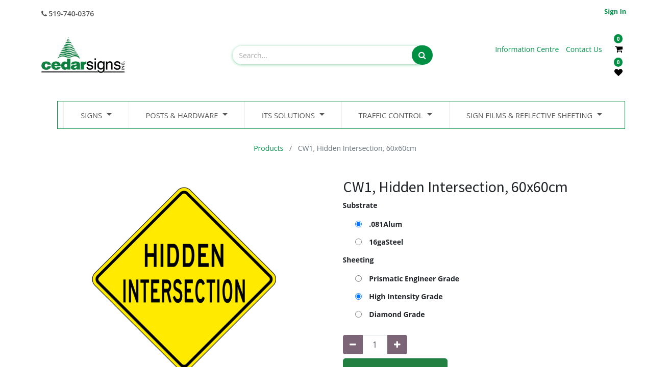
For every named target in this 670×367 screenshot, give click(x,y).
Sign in (615, 11)
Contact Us (584, 49)
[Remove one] (353, 344)
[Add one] (397, 344)
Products (268, 148)
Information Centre (528, 49)
